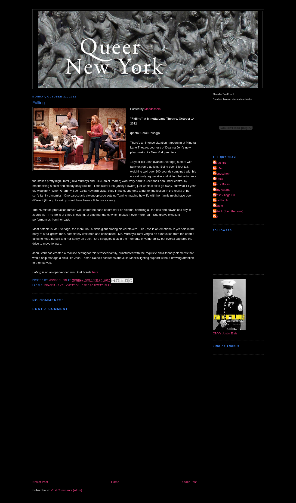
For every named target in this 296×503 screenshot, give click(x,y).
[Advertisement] (114, 444)
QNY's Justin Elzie (225, 333)
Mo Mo (218, 168)
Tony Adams (222, 189)
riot (216, 216)
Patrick (218, 179)
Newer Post (40, 482)
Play (108, 285)
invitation (72, 285)
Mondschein (152, 109)
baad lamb (221, 200)
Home (115, 482)
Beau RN (220, 162)
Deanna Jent (53, 285)
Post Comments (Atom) (66, 490)
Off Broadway (92, 285)
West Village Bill (224, 195)
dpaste (218, 205)
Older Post (189, 482)
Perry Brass (222, 184)
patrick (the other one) (228, 211)
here (95, 272)
